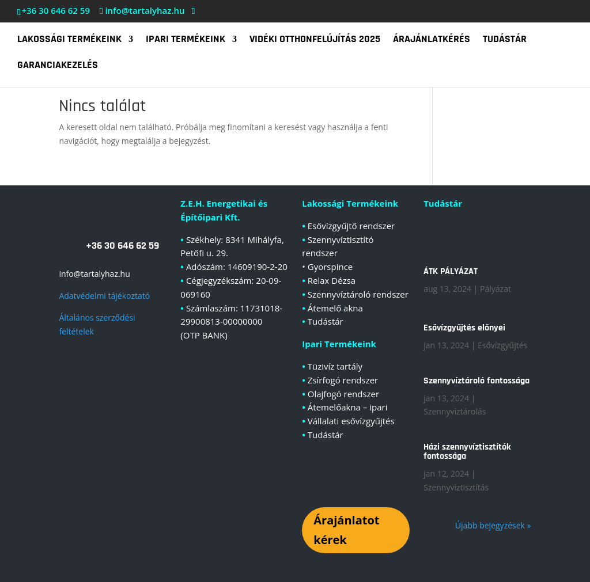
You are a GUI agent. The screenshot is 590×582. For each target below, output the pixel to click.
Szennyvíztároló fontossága (476, 381)
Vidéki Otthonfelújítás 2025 (314, 40)
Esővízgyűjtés (502, 345)
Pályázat (495, 288)
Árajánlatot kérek (346, 529)
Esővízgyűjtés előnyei (464, 328)
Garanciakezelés (57, 66)
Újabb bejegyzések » (493, 525)
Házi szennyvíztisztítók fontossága (467, 451)
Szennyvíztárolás (454, 411)
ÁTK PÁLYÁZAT (450, 271)
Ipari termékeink (185, 40)
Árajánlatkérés (431, 40)
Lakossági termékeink (69, 40)
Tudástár (505, 40)
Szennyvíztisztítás (456, 487)
